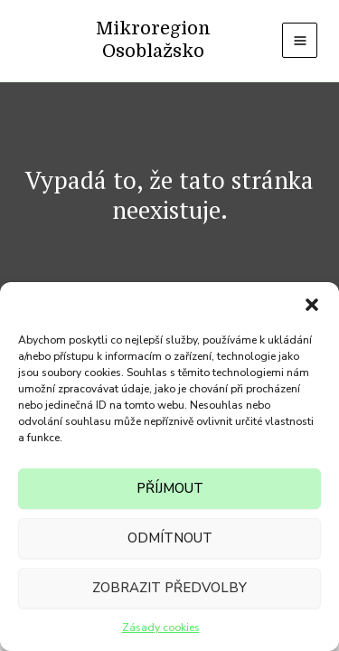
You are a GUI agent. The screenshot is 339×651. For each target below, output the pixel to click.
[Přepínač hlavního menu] (299, 40)
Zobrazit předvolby (169, 588)
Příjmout (170, 488)
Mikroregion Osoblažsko (153, 39)
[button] (312, 305)
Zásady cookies (161, 627)
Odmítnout (169, 538)
